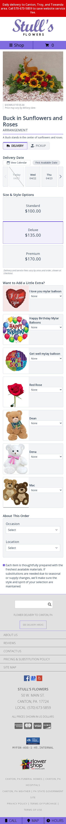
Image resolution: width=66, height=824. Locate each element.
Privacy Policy (17, 803)
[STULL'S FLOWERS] (33, 35)
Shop (16, 45)
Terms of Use (33, 809)
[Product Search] (34, 604)
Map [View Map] (33, 820)
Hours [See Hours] (55, 820)
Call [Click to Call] (11, 820)
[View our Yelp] (39, 680)
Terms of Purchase (43, 803)
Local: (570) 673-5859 (33, 707)
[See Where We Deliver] (33, 624)
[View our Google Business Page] (33, 680)
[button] (33, 741)
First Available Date (46, 162)
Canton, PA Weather (16, 791)
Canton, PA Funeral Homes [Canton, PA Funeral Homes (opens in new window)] (23, 778)
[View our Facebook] (27, 680)
